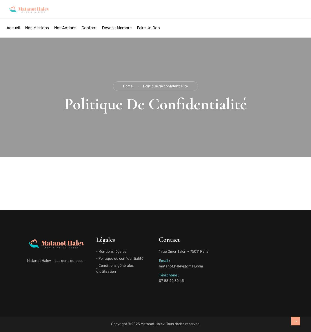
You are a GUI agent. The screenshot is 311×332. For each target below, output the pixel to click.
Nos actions (65, 27)
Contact (89, 27)
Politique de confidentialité (120, 258)
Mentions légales (112, 251)
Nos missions (37, 27)
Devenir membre (117, 27)
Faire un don (148, 27)
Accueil (13, 27)
